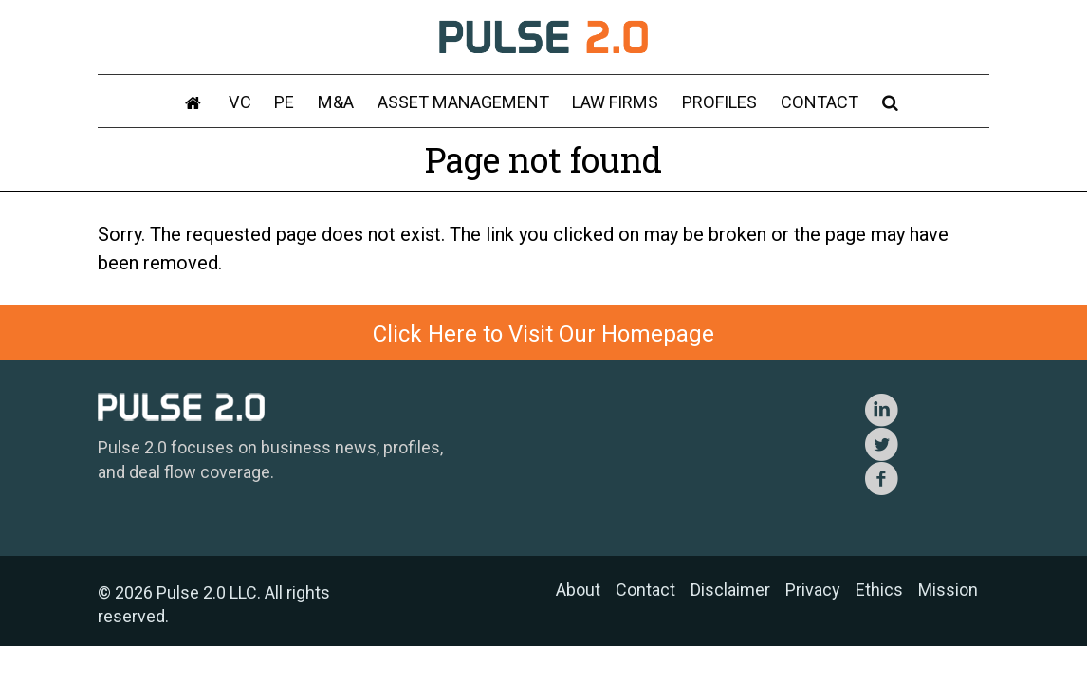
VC (245, 103)
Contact (815, 103)
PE (289, 103)
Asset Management (464, 103)
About (578, 590)
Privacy (812, 590)
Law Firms (614, 103)
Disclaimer (730, 590)
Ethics (879, 590)
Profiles (717, 103)
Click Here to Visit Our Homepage (543, 334)
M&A (339, 103)
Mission (948, 590)
